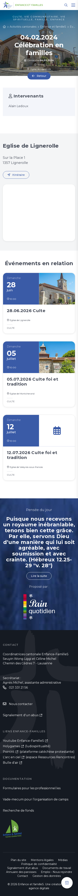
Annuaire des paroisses (21, 872)
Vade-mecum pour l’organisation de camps (35, 799)
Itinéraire (18, 175)
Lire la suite (39, 576)
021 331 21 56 (18, 687)
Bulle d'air (10, 762)
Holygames (11, 746)
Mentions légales (42, 860)
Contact (22, 876)
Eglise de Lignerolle (39, 69)
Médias (63, 860)
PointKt (8, 751)
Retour (41, 76)
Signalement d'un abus (20, 715)
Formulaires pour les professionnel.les (31, 788)
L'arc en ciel (12, 757)
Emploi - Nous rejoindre (56, 872)
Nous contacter (21, 704)
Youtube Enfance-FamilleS (23, 741)
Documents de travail (56, 868)
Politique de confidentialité (39, 864)
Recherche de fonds (18, 810)
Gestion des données (47, 876)
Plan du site (18, 860)
